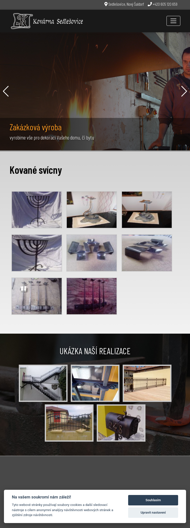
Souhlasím (153, 500)
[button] (5, 91)
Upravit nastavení (153, 512)
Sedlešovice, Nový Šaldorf (124, 3)
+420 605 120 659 (162, 3)
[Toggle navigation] (173, 21)
